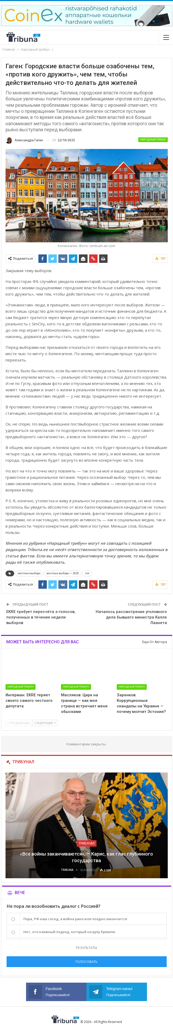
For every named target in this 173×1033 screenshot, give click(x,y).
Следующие (44, 723)
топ (87, 573)
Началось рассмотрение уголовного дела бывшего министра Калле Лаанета (131, 617)
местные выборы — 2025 (63, 573)
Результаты (86, 947)
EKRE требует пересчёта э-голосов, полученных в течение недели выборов (40, 617)
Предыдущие (18, 723)
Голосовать (86, 961)
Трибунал (87, 843)
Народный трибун (153, 139)
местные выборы (29, 573)
